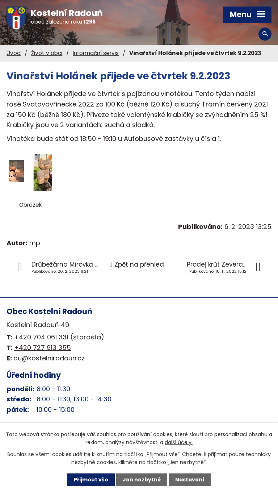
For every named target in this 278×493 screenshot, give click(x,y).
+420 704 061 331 (41, 337)
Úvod (14, 53)
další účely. (179, 442)
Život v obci (46, 53)
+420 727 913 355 (42, 347)
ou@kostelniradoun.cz (49, 358)
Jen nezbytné (142, 479)
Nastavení (189, 479)
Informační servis (96, 53)
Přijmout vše (91, 479)
